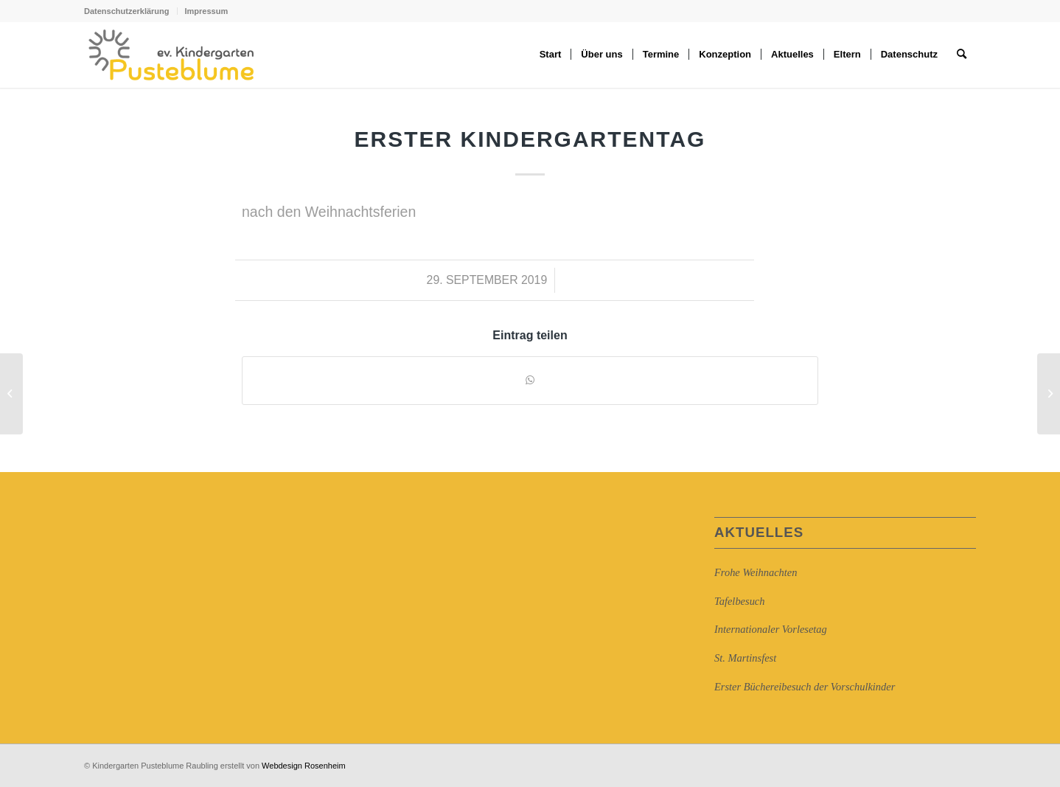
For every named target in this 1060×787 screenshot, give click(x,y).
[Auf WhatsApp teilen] (530, 380)
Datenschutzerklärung (127, 11)
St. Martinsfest (745, 658)
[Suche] (961, 54)
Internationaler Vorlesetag (770, 629)
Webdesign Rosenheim (304, 765)
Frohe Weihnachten (755, 572)
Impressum (207, 11)
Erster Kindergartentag (530, 139)
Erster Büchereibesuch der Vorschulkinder (804, 687)
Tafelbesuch (739, 601)
